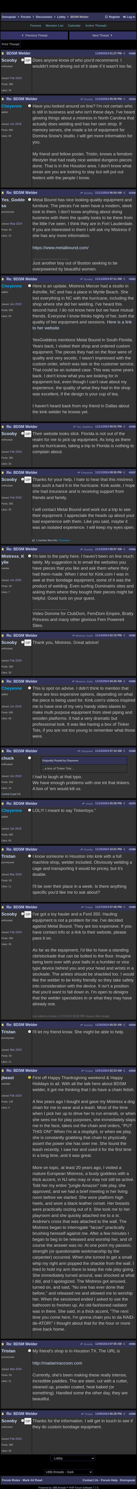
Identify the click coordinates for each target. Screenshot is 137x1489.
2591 (133, 1344)
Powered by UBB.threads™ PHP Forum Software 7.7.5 (68, 1487)
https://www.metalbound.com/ (60, 247)
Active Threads (96, 25)
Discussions (44, 17)
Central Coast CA (10, 794)
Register (112, 17)
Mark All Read (32, 1480)
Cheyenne (85, 472)
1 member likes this (46, 540)
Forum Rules (11, 1480)
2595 (133, 1413)
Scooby (86, 99)
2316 (133, 192)
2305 (133, 53)
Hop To (46, 1458)
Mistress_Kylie (82, 635)
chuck (87, 803)
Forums (26, 17)
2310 (133, 99)
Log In (129, 17)
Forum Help (109, 1480)
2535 (133, 1070)
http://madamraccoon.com (57, 1363)
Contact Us (91, 1480)
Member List (55, 25)
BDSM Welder (18, 53)
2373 (133, 803)
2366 (133, 751)
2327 (133, 472)
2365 (133, 681)
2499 (133, 907)
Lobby (61, 17)
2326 (133, 426)
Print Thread (10, 44)
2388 (133, 849)
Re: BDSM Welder (22, 99)
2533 (133, 1024)
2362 (133, 635)
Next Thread (102, 35)
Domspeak (9, 17)
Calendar (74, 25)
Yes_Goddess (83, 426)
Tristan (87, 907)
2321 (133, 279)
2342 (133, 549)
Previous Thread (34, 35)
